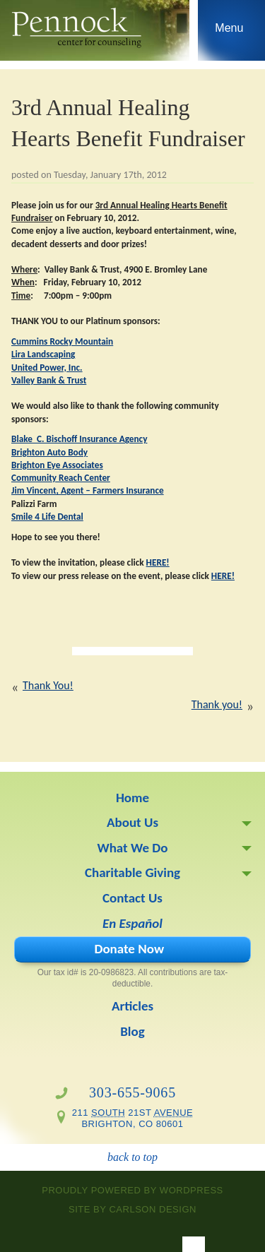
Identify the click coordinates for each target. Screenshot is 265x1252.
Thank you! (217, 704)
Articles (132, 1006)
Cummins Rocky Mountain (62, 341)
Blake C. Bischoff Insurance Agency (79, 439)
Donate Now (129, 949)
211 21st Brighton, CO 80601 (133, 1118)
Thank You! (48, 685)
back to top (132, 1157)
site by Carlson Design (132, 1209)
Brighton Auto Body (49, 452)
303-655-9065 (132, 1092)
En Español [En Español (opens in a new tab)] (132, 923)
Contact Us (132, 898)
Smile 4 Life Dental (47, 517)
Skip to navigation (229, 34)
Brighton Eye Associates (57, 465)
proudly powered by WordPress (132, 1190)
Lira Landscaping (43, 354)
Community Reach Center (60, 478)
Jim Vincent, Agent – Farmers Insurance (87, 490)
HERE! (158, 562)
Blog (132, 1031)
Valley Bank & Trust (48, 380)
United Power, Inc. (47, 368)
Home (132, 797)
